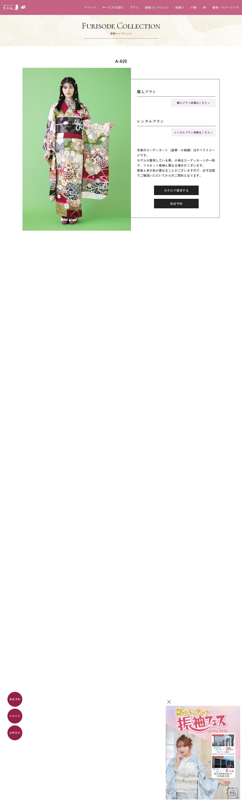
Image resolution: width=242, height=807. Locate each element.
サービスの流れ (112, 7)
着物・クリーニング (225, 7)
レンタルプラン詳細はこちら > (193, 132)
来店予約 (14, 699)
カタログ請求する (176, 190)
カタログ (14, 716)
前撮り (179, 7)
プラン (134, 7)
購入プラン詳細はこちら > (193, 103)
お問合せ (14, 733)
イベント (90, 7)
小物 (193, 7)
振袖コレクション (157, 7)
